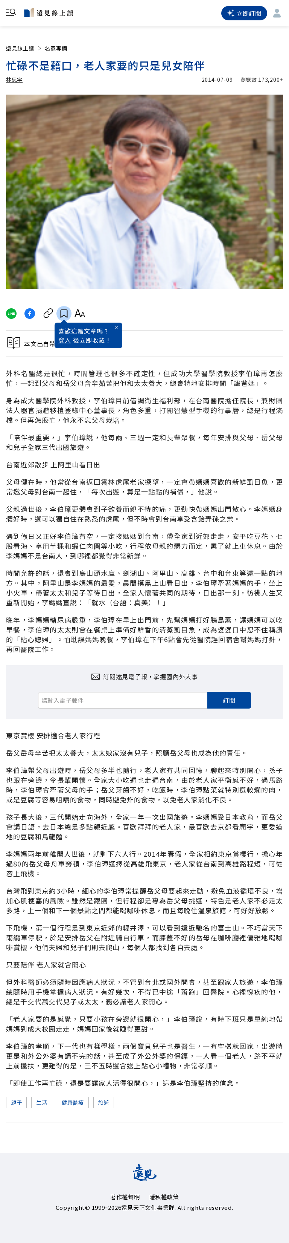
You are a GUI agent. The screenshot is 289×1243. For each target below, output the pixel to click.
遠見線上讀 (24, 48)
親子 (16, 1102)
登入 (64, 339)
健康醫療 (73, 1102)
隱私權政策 (164, 1197)
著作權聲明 (125, 1197)
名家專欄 (56, 48)
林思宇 (14, 79)
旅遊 (103, 1102)
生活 (41, 1102)
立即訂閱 (244, 13)
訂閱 (229, 700)
